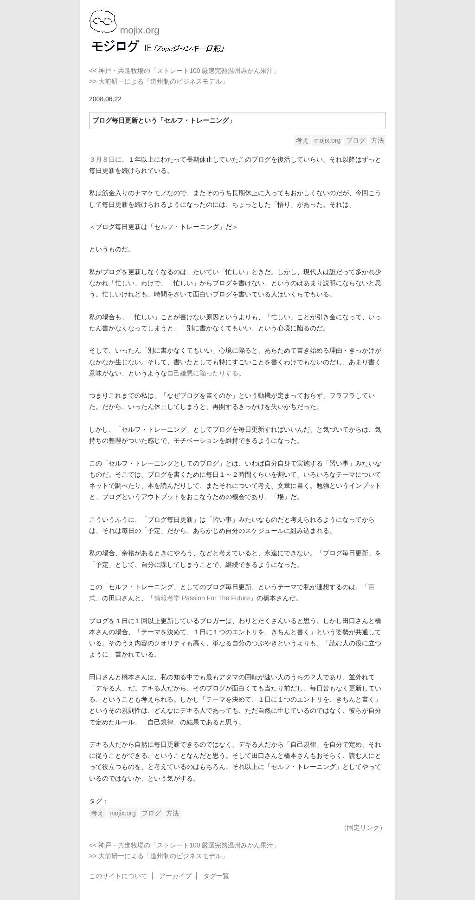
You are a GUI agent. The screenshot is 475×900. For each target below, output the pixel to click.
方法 (377, 140)
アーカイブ (175, 876)
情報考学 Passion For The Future (202, 598)
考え (302, 140)
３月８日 (102, 159)
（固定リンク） (363, 827)
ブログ (356, 140)
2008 (96, 99)
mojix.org (327, 140)
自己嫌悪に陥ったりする (202, 373)
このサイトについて (118, 876)
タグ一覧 (216, 876)
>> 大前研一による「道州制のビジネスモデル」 (158, 81)
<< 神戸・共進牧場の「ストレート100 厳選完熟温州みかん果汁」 (184, 70)
